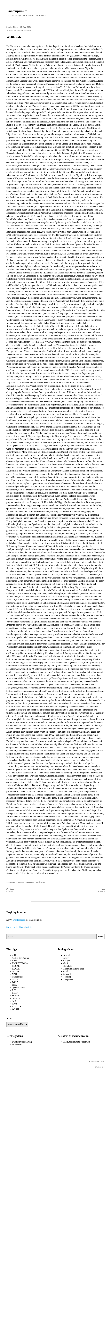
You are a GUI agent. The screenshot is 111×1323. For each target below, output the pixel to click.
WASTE (16, 1009)
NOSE (15, 979)
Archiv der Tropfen (20, 958)
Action (9, 30)
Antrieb (66, 955)
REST (15, 993)
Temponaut (68, 979)
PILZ (14, 985)
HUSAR (16, 966)
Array (66, 958)
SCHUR (16, 995)
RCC (14, 990)
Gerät (65, 963)
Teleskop (67, 977)
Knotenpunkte (16, 11)
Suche (100, 936)
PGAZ (15, 982)
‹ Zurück (9, 891)
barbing (21, 882)
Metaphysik (18, 30)
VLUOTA (16, 1006)
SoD (14, 1001)
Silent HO (16, 998)
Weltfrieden (40, 882)
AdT (14, 955)
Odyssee (27, 30)
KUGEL (16, 969)
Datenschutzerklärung (22, 1042)
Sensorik (67, 974)
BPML (15, 960)
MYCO (15, 971)
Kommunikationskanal (73, 969)
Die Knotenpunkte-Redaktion (76, 1042)
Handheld (67, 966)
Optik (65, 971)
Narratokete (17, 977)
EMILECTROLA (20, 963)
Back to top (99, 1067)
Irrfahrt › (101, 891)
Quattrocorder (18, 987)
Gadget (66, 960)
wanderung (29, 882)
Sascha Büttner (12, 27)
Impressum (17, 1044)
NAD (14, 974)
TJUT (14, 1004)
